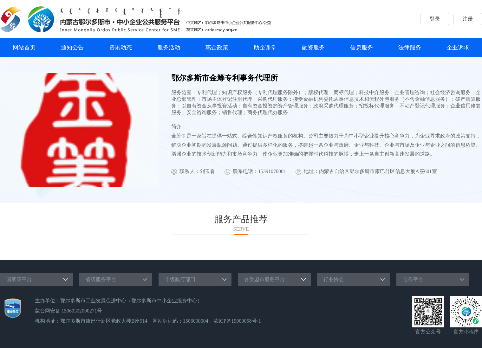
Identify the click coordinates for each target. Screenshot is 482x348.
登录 (435, 19)
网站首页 (24, 47)
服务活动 (168, 47)
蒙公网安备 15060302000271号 (68, 310)
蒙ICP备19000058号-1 (237, 321)
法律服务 (409, 47)
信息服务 (361, 47)
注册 (468, 19)
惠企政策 (216, 47)
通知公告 (72, 47)
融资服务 (313, 47)
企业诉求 (457, 47)
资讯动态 (120, 47)
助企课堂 (265, 47)
